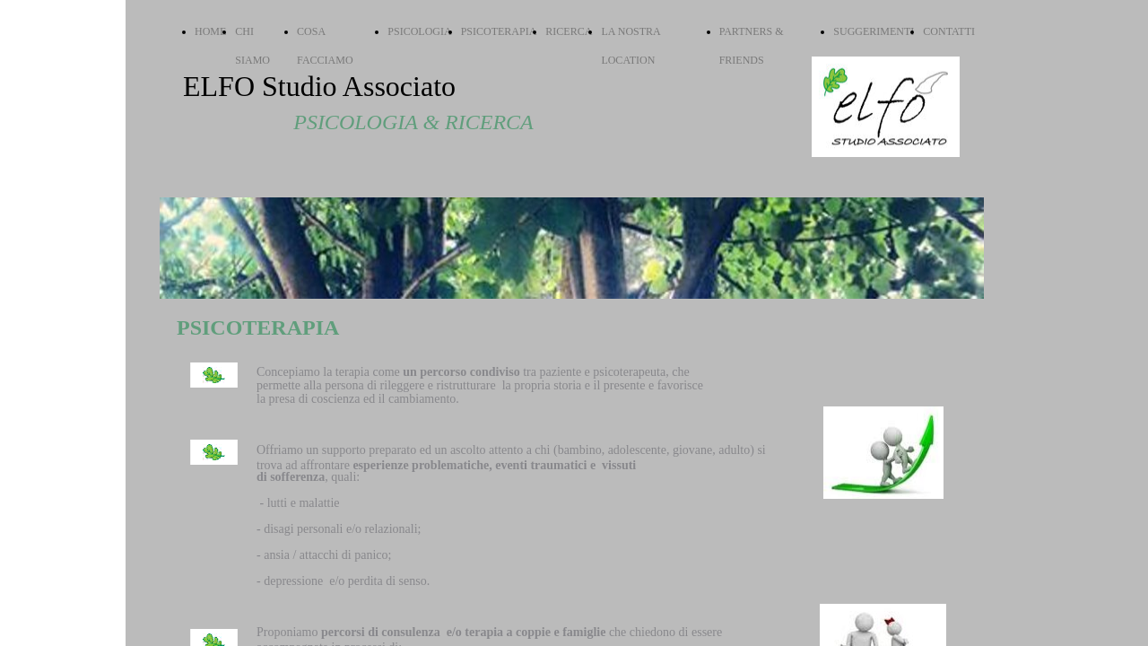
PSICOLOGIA (419, 31)
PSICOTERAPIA (499, 31)
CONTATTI (949, 31)
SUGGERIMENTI (873, 31)
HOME (210, 31)
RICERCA (568, 31)
